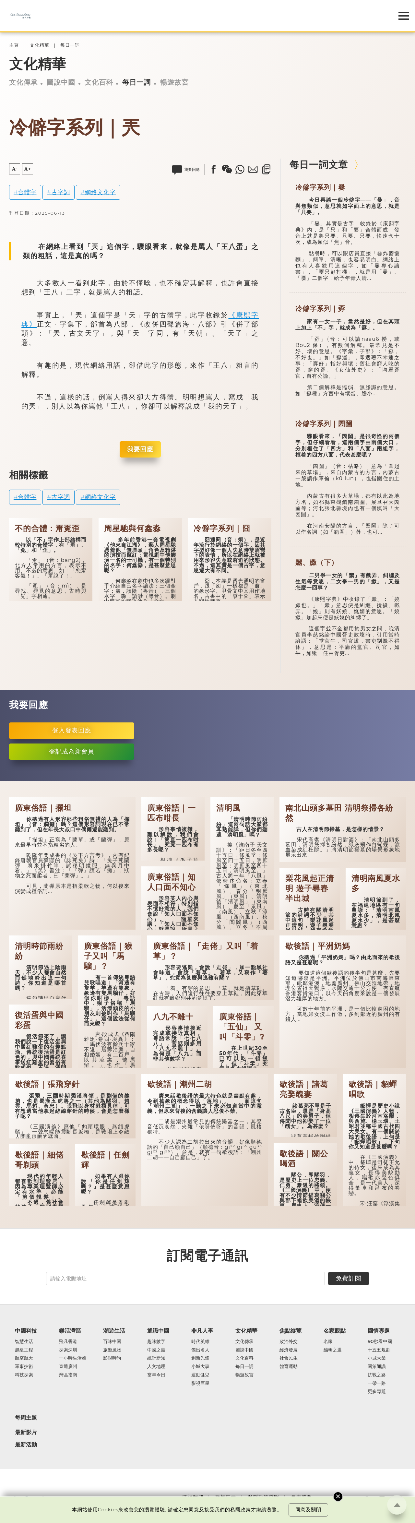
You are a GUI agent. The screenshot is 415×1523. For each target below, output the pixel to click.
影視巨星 (200, 1383)
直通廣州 (68, 1366)
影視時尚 (112, 1358)
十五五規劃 (379, 1350)
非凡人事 (202, 1330)
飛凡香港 (68, 1341)
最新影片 (26, 1432)
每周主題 (26, 1417)
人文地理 (156, 1366)
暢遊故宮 (174, 82)
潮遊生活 (114, 1330)
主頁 (14, 45)
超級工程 (24, 1350)
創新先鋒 (200, 1358)
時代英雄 (200, 1341)
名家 (328, 1341)
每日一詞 (70, 45)
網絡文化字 (100, 192)
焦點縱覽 (290, 1330)
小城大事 (200, 1366)
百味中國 (112, 1341)
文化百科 (99, 82)
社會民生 (288, 1358)
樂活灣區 (70, 1330)
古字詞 (61, 192)
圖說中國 (61, 82)
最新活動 (26, 1444)
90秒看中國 (380, 1341)
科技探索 (24, 1375)
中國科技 (26, 1330)
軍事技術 (24, 1366)
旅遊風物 (112, 1350)
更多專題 (377, 1391)
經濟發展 (288, 1350)
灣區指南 (68, 1375)
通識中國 (158, 1330)
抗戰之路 (377, 1375)
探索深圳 (68, 1350)
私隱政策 (240, 1510)
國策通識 (377, 1366)
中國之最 (156, 1350)
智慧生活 (24, 1341)
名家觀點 (335, 1330)
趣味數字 (156, 1341)
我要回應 (140, 449)
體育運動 (288, 1366)
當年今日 (156, 1375)
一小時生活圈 (72, 1358)
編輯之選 (333, 1350)
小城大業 (377, 1358)
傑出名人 (200, 1350)
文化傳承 (23, 82)
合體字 (27, 192)
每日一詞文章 (319, 164)
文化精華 (39, 45)
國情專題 (379, 1330)
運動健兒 (200, 1375)
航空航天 (24, 1358)
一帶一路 (377, 1383)
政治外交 (288, 1341)
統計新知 (156, 1358)
